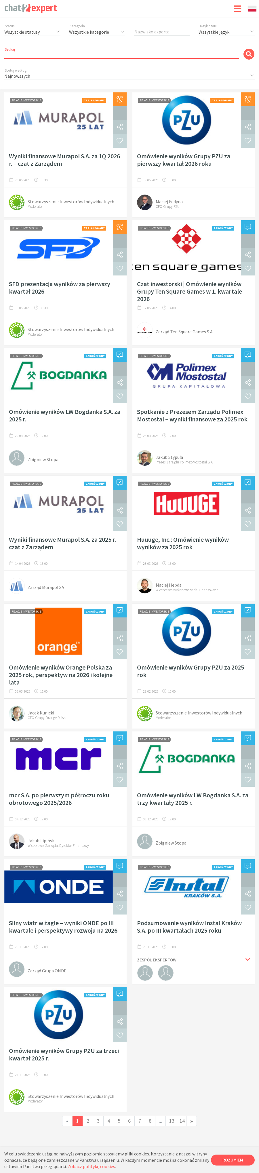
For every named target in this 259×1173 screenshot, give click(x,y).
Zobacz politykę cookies (91, 1166)
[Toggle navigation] (237, 8)
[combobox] (252, 8)
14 (182, 1120)
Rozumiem (232, 1160)
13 (171, 1120)
